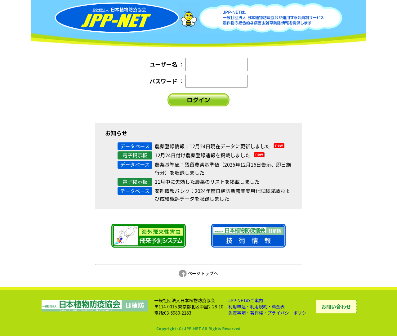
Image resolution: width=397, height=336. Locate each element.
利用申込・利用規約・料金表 (256, 306)
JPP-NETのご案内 (245, 300)
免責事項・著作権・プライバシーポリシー (269, 313)
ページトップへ (198, 273)
